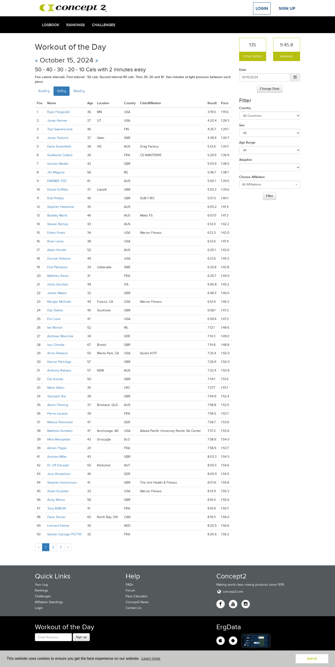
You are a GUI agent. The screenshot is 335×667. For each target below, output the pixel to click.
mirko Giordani (57, 284)
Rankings (75, 25)
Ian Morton (55, 327)
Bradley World (57, 215)
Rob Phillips (55, 198)
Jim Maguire (56, 172)
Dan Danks (55, 310)
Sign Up (287, 8)
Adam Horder (57, 250)
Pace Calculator (137, 596)
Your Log (41, 584)
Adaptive (245, 160)
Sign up (81, 637)
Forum (130, 590)
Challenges (103, 25)
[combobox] (269, 185)
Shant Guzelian (58, 491)
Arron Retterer (57, 353)
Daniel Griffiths (57, 189)
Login (262, 8)
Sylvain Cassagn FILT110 (64, 534)
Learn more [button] (150, 658)
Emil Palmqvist (57, 267)
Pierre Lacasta (57, 413)
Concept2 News (137, 602)
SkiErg (61, 91)
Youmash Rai (56, 396)
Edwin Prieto (56, 232)
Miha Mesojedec (59, 439)
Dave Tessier (56, 517)
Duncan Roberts (59, 258)
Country (245, 108)
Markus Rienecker (60, 422)
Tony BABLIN (56, 508)
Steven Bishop (57, 224)
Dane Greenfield (59, 146)
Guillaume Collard (59, 155)
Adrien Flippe (57, 448)
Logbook (50, 25)
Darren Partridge (59, 362)
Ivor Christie (55, 345)
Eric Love (53, 319)
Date (242, 70)
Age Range (247, 142)
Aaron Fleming (57, 405)
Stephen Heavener (60, 207)
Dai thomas (55, 379)
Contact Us (133, 608)
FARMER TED (57, 181)
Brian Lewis (55, 241)
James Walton (57, 293)
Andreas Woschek (60, 336)
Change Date (269, 88)
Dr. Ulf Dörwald (58, 465)
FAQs (129, 584)
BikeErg (79, 91)
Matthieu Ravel (57, 276)
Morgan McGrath (59, 301)
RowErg (44, 91)
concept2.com (229, 591)
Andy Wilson (56, 500)
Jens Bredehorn (59, 474)
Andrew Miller (57, 456)
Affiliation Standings (49, 602)
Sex (242, 125)
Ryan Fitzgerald (58, 112)
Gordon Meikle (57, 163)
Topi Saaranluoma (59, 129)
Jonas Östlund (57, 138)
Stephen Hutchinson (62, 482)
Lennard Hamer (58, 525)
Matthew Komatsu (60, 431)
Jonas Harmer (57, 120)
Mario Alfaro (55, 387)
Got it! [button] (312, 658)
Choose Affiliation (252, 177)
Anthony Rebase (59, 370)
